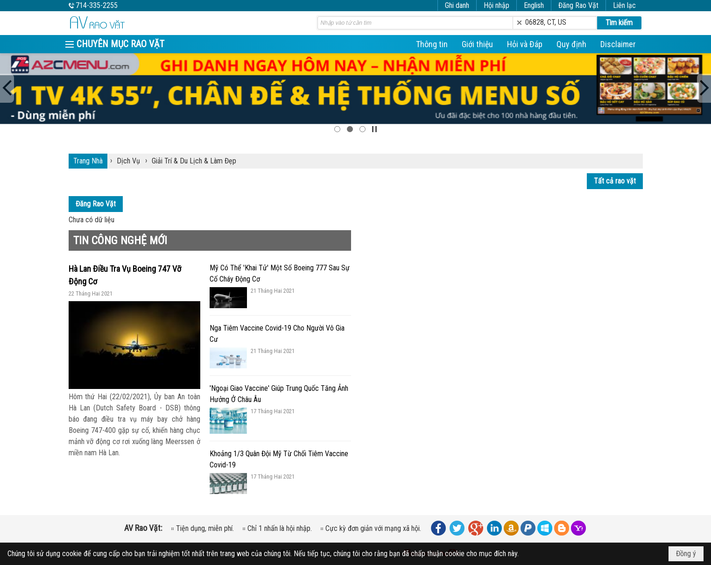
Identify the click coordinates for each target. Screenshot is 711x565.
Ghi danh (457, 5)
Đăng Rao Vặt (578, 5)
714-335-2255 (97, 5)
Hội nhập (496, 5)
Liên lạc (624, 5)
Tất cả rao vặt (615, 181)
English (534, 5)
